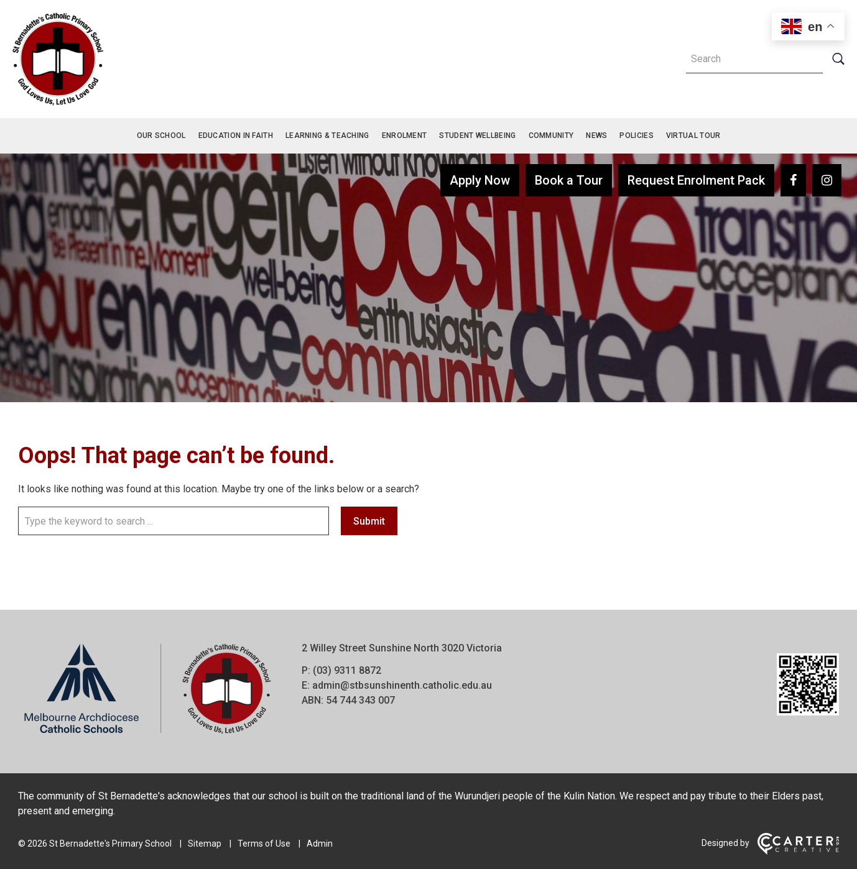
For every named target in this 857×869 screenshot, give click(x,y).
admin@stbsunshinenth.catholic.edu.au (402, 685)
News (596, 135)
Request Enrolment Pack (696, 180)
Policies (636, 135)
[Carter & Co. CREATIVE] (798, 852)
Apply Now (480, 180)
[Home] (147, 734)
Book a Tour (569, 180)
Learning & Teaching (327, 135)
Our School (161, 135)
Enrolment (404, 135)
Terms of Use (264, 843)
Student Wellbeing (477, 135)
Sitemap (204, 843)
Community (551, 135)
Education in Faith (235, 135)
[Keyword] (754, 59)
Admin (320, 843)
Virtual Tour (693, 135)
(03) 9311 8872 (347, 670)
